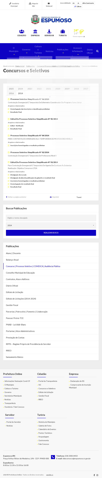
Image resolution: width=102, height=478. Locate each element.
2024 (20, 87)
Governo (21, 49)
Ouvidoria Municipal (14, 5)
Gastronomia (44, 438)
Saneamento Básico (14, 355)
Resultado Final (16, 110)
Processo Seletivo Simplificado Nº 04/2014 (29, 134)
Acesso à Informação (74, 50)
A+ (74, 3)
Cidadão (14, 33)
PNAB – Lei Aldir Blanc (16, 322)
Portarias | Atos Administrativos (20, 329)
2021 (48, 87)
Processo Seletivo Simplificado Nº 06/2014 (29, 97)
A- (78, 3)
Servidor (50, 33)
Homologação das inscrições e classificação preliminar (30, 107)
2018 (76, 87)
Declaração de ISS (77, 379)
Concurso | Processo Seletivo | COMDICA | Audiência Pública (58, 64)
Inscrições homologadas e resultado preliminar (27, 143)
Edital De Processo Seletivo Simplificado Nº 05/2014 (34, 117)
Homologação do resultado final (22, 182)
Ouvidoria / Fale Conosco (14, 405)
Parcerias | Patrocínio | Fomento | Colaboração (27, 309)
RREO (8, 348)
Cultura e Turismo (34, 50)
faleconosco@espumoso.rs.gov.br (77, 456)
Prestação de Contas (15, 335)
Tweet (79, 195)
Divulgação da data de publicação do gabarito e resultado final (32, 176)
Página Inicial (19, 64)
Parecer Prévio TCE (15, 316)
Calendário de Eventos (47, 427)
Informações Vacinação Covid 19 (17, 379)
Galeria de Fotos (45, 424)
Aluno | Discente (13, 251)
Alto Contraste (88, 3)
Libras (78, 6)
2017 (85, 87)
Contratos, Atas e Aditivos (17, 277)
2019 (67, 87)
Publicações (59, 49)
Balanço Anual (12, 258)
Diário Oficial (89, 50)
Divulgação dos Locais (18, 173)
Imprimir (55, 195)
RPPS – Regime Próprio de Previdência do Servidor (28, 342)
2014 (20, 91)
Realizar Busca (51, 231)
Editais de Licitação (14, 290)
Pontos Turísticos (45, 431)
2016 (11, 91)
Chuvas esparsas (87, 37)
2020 (57, 87)
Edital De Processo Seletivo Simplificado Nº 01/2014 (34, 160)
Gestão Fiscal (12, 303)
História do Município (47, 420)
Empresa (32, 33)
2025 (11, 87)
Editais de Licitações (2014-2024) (21, 296)
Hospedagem (44, 435)
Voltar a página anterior (17, 195)
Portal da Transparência (48, 379)
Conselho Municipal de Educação (20, 271)
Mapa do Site (33, 5)
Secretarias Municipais (13, 394)
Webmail (49, 5)
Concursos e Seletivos (47, 386)
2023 (29, 87)
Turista (68, 33)
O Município (8, 49)
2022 (39, 87)
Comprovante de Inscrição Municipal (80, 384)
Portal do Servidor (14, 420)
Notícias (46, 51)
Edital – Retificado (17, 124)
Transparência (10, 401)
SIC (40, 383)
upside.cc (49, 473)
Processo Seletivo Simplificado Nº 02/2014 (29, 150)
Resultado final (15, 185)
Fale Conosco (44, 442)
